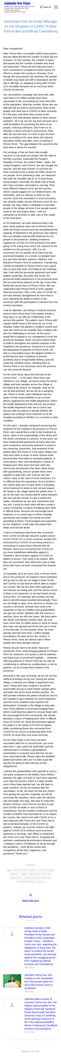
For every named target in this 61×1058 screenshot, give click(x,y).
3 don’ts (17, 870)
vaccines (40, 882)
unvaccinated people (26, 882)
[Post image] (12, 933)
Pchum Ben (46, 874)
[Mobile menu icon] (56, 7)
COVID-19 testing (46, 870)
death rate (14, 874)
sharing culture (15, 878)
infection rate (34, 874)
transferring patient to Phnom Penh (37, 878)
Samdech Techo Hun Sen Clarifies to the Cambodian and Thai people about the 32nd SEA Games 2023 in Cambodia (38, 982)
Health (23, 874)
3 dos (25, 870)
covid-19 (33, 870)
